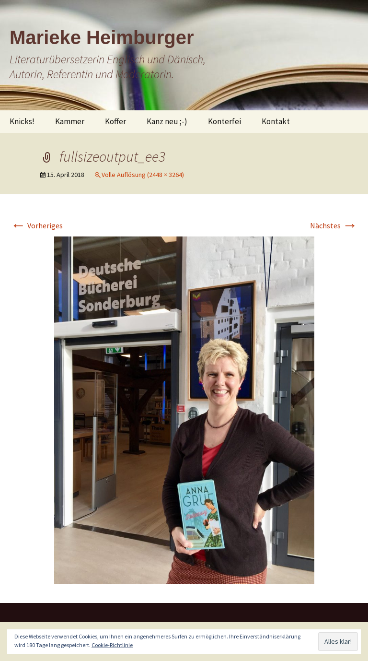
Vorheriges (37, 225)
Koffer (115, 121)
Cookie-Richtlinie (112, 645)
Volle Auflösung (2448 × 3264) (143, 174)
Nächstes (333, 225)
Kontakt (276, 121)
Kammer (69, 121)
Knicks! (22, 121)
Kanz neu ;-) (167, 121)
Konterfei (224, 121)
